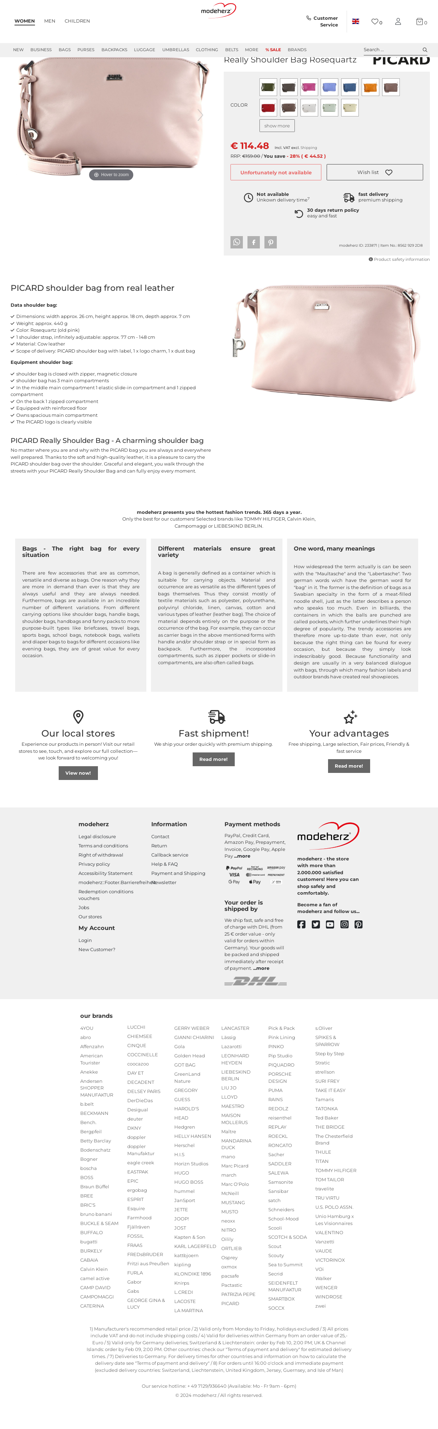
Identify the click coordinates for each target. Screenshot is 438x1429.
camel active (95, 1304)
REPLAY (277, 1152)
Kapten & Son (189, 1262)
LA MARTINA (188, 1336)
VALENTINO (329, 1258)
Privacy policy (94, 889)
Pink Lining (281, 1062)
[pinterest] (362, 950)
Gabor (134, 1307)
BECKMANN (94, 1138)
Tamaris (324, 1125)
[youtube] (333, 950)
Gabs (133, 1316)
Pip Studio (280, 1081)
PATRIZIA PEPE (238, 1319)
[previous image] (22, 140)
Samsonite (280, 1207)
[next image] (200, 140)
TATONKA (326, 1134)
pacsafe (230, 1301)
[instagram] (347, 950)
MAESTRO (232, 1131)
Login (85, 965)
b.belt (87, 1129)
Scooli (275, 1253)
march (228, 1200)
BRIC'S (87, 1230)
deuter (135, 1144)
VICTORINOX (330, 1285)
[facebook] (304, 950)
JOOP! (181, 1244)
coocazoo (138, 1089)
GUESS (182, 1125)
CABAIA (89, 1285)
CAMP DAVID (95, 1313)
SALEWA (278, 1198)
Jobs (83, 933)
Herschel (184, 1170)
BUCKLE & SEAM (99, 1248)
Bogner (89, 1184)
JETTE (181, 1235)
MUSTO (229, 1237)
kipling (182, 1290)
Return (159, 871)
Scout (274, 1271)
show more (277, 151)
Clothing (207, 49)
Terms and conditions (103, 871)
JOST (180, 1253)
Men (50, 21)
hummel (184, 1216)
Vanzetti (324, 1267)
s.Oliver (323, 1053)
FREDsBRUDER (145, 1280)
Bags (65, 49)
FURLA (135, 1298)
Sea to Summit (285, 1290)
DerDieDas (140, 1126)
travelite (324, 1214)
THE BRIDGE (330, 1152)
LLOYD (229, 1122)
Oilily (227, 1264)
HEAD (181, 1143)
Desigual (137, 1135)
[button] (375, 198)
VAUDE (323, 1276)
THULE (323, 1177)
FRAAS (134, 1270)
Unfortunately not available (276, 198)
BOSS (86, 1203)
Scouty (276, 1281)
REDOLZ (278, 1134)
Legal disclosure (97, 862)
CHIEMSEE (139, 1061)
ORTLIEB (231, 1274)
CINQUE (136, 1071)
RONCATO (280, 1170)
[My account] (399, 21)
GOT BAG (184, 1090)
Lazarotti (231, 1072)
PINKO (276, 1072)
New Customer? (96, 975)
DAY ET (135, 1098)
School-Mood (283, 1244)
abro (85, 1062)
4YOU (86, 1053)
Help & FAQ (164, 889)
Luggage (144, 49)
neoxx (228, 1246)
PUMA (275, 1115)
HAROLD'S (186, 1134)
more (243, 881)
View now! (78, 798)
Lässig (228, 1062)
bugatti (89, 1267)
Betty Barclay (95, 1166)
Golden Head (189, 1081)
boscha (88, 1193)
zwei (320, 1331)
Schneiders (281, 1235)
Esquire (136, 1234)
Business (41, 49)
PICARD (234, 74)
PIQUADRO (281, 1090)
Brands (297, 49)
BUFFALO (91, 1258)
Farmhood (139, 1243)
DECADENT (140, 1107)
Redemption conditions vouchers (105, 920)
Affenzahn (92, 1072)
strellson (325, 1097)
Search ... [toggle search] (395, 49)
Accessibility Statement (105, 898)
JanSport (184, 1226)
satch (274, 1226)
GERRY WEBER (191, 1053)
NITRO (228, 1255)
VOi (319, 1294)
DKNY (134, 1153)
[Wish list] (377, 21)
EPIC (132, 1206)
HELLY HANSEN (192, 1161)
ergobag (137, 1215)
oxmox (229, 1292)
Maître (228, 1157)
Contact (160, 862)
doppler (136, 1162)
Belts (231, 49)
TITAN (322, 1186)
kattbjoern (186, 1281)
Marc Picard (235, 1191)
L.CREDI (183, 1317)
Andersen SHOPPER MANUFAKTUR (96, 1113)
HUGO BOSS (188, 1207)
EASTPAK (137, 1197)
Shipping (308, 173)
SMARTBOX (281, 1324)
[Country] (355, 21)
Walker (323, 1304)
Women (24, 21)
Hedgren (184, 1152)
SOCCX (276, 1333)
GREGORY (186, 1115)
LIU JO (228, 1113)
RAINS (275, 1125)
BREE (86, 1221)
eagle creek (140, 1188)
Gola (179, 1072)
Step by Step (329, 1079)
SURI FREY (327, 1106)
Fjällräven (138, 1252)
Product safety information (399, 284)
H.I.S (179, 1180)
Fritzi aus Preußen (148, 1289)
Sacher (276, 1180)
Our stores (90, 942)
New (18, 49)
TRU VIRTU (327, 1223)
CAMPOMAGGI (97, 1322)
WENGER (326, 1313)
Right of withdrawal (100, 880)
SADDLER (279, 1189)
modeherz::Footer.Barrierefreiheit (117, 908)
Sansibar (278, 1216)
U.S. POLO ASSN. (334, 1232)
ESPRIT (135, 1224)
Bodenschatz (95, 1175)
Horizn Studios (191, 1189)
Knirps (181, 1308)
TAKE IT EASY (330, 1115)
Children (77, 21)
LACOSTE (185, 1326)
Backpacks (114, 49)
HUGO (181, 1198)
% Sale (273, 49)
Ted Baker (326, 1143)
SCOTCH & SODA (287, 1262)
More (251, 49)
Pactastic (231, 1310)
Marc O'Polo (235, 1209)
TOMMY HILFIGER (335, 1196)
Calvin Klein (94, 1294)
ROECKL (278, 1161)
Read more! (213, 784)
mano (228, 1182)
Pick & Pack (281, 1053)
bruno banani (96, 1239)
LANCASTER (235, 1053)
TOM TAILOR (329, 1205)
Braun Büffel (94, 1212)
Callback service (169, 880)
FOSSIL (135, 1261)
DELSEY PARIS (143, 1116)
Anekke (89, 1097)
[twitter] (319, 950)
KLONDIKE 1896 (192, 1299)
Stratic (322, 1088)
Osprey (229, 1283)
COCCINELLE (142, 1080)
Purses (85, 49)
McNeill (230, 1218)
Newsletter (163, 908)
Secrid (275, 1299)
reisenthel (280, 1143)
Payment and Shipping (178, 898)
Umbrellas (175, 49)
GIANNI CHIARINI (194, 1062)
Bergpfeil (91, 1157)
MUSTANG (233, 1228)
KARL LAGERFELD (195, 1271)
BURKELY (91, 1276)
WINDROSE (329, 1322)
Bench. (88, 1148)
